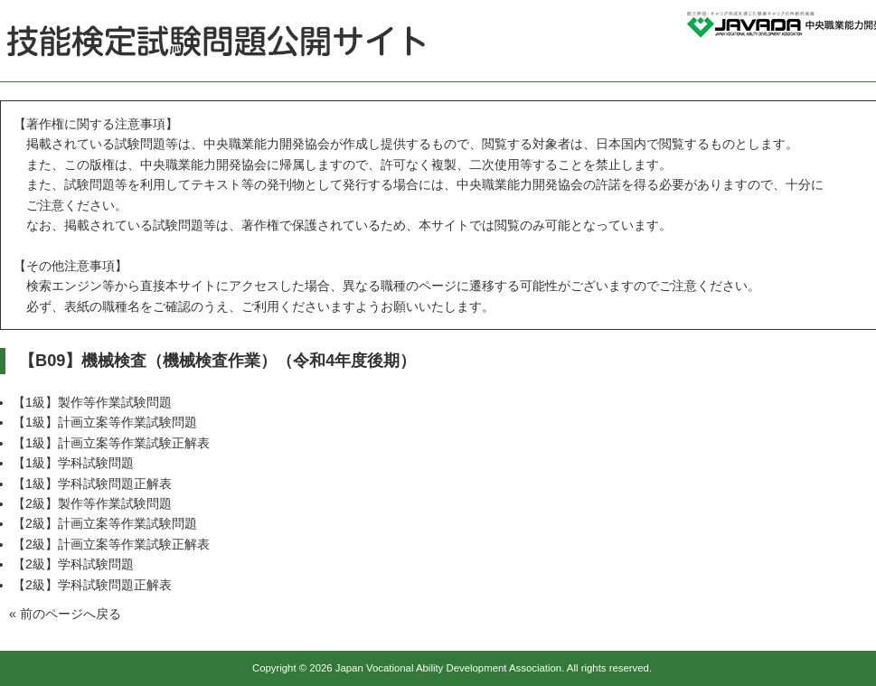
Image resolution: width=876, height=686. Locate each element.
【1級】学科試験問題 (73, 463)
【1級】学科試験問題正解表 (92, 483)
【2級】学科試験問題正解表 (92, 585)
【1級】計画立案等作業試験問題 (105, 422)
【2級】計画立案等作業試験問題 (105, 523)
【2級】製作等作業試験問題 (92, 503)
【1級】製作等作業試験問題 (92, 402)
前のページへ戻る (70, 613)
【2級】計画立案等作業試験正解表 (111, 544)
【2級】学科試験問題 (73, 564)
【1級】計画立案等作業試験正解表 (111, 443)
